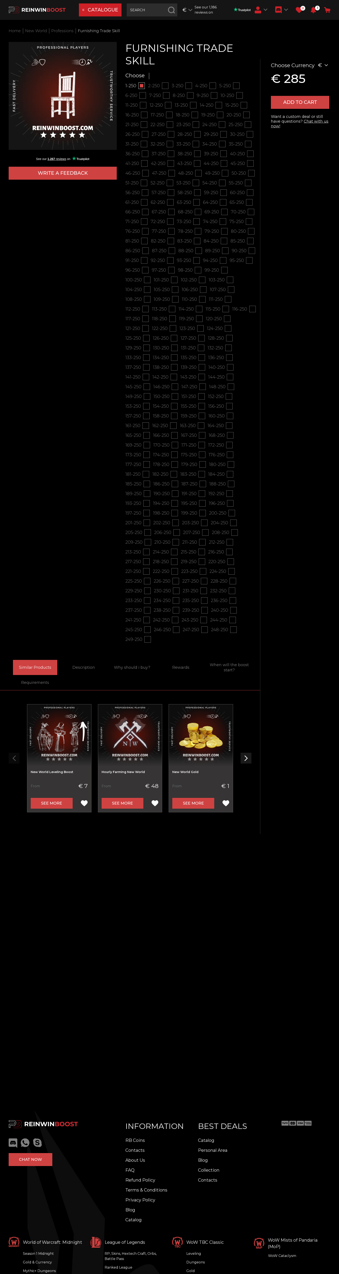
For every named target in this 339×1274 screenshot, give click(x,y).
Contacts (135, 1150)
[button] (313, 10)
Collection (208, 1170)
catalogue (100, 10)
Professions (62, 31)
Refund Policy (140, 1180)
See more (51, 803)
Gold (190, 1271)
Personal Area (212, 1150)
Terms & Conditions (146, 1190)
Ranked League (118, 1267)
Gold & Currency (37, 1262)
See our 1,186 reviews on (223, 9)
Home (15, 31)
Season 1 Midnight (38, 1254)
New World (36, 31)
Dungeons (195, 1262)
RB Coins (135, 1140)
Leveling (193, 1254)
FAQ (129, 1170)
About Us (135, 1160)
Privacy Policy (140, 1200)
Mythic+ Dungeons (39, 1271)
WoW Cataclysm (282, 1256)
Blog (130, 1209)
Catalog (133, 1219)
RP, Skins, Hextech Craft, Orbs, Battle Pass (131, 1256)
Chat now (30, 1159)
